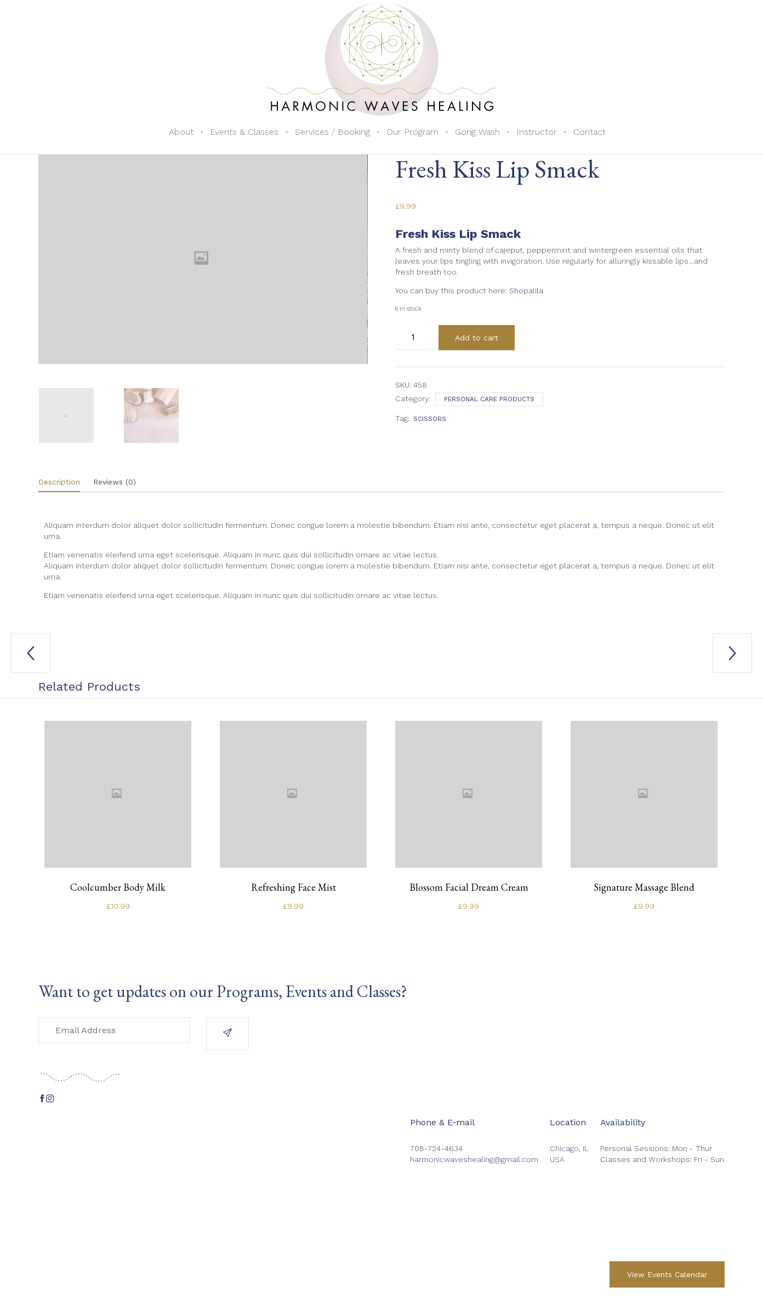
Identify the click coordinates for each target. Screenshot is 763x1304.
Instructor (536, 132)
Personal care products (489, 399)
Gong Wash (477, 132)
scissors (429, 419)
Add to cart (476, 337)
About (181, 132)
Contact (589, 132)
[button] (227, 1033)
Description (59, 481)
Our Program (412, 132)
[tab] (64, 482)
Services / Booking (332, 132)
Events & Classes (244, 132)
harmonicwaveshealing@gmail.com (474, 1159)
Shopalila (526, 290)
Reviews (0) (114, 481)
